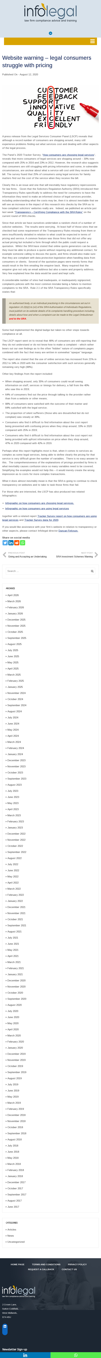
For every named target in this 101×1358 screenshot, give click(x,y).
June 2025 (13, 656)
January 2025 (15, 687)
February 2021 (15, 968)
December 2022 (16, 833)
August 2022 (14, 858)
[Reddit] (16, 542)
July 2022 (12, 864)
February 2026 (15, 607)
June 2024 (13, 723)
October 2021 (15, 919)
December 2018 (16, 1115)
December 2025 (16, 619)
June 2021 (13, 943)
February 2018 (15, 1170)
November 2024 (16, 693)
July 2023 (12, 791)
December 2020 (16, 980)
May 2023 (12, 803)
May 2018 (12, 1157)
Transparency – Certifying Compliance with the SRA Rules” (49, 212)
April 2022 (13, 882)
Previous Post (29, 555)
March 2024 (14, 742)
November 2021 (16, 913)
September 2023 (16, 778)
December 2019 (16, 1054)
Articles (11, 1229)
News (10, 1235)
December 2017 (16, 1182)
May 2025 (12, 662)
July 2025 (12, 650)
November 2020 (16, 986)
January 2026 (15, 613)
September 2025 (16, 638)
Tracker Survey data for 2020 (41, 520)
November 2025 (16, 625)
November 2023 (16, 766)
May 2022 (12, 876)
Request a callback (41, 1269)
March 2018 (14, 1164)
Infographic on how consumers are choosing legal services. (39, 503)
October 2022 (15, 846)
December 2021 (16, 907)
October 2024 (15, 699)
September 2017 (16, 1194)
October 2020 (15, 992)
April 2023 (13, 809)
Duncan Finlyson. (68, 530)
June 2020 (13, 1017)
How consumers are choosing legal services (68, 154)
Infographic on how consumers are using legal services (37, 508)
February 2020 (15, 1041)
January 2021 (15, 974)
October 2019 (15, 1066)
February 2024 (15, 748)
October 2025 (15, 632)
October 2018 (15, 1127)
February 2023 (15, 821)
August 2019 (14, 1078)
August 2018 (14, 1139)
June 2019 (13, 1090)
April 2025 (13, 668)
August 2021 (14, 931)
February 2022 (15, 894)
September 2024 (16, 705)
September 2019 (16, 1072)
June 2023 (13, 797)
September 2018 (16, 1133)
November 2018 (16, 1121)
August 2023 (14, 784)
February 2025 (15, 680)
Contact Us (69, 1269)
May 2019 (12, 1096)
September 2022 (16, 852)
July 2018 (12, 1145)
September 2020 (16, 998)
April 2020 (13, 1029)
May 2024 (12, 729)
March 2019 (14, 1102)
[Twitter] (5, 542)
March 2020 (14, 1035)
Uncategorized (16, 1241)
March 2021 (14, 962)
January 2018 (15, 1176)
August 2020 (14, 1005)
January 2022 (15, 901)
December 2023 (16, 760)
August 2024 (14, 711)
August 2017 (14, 1200)
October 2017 (15, 1188)
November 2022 (16, 839)
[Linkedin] (11, 542)
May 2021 (12, 950)
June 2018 (13, 1151)
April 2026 (13, 595)
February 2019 (15, 1109)
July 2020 (12, 1011)
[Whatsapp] (22, 542)
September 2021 (16, 925)
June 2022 (13, 870)
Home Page (17, 1264)
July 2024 (12, 717)
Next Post (71, 555)
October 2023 (15, 772)
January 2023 (15, 827)
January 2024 (15, 754)
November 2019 (16, 1060)
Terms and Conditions (46, 1264)
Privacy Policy (77, 1264)
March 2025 (14, 674)
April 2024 (13, 735)
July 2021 (12, 937)
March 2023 (14, 815)
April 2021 (13, 956)
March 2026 (14, 601)
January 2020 (15, 1047)
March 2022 (14, 888)
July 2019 (12, 1084)
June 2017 (13, 1206)
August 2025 (14, 644)
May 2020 (12, 1023)
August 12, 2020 (29, 74)
